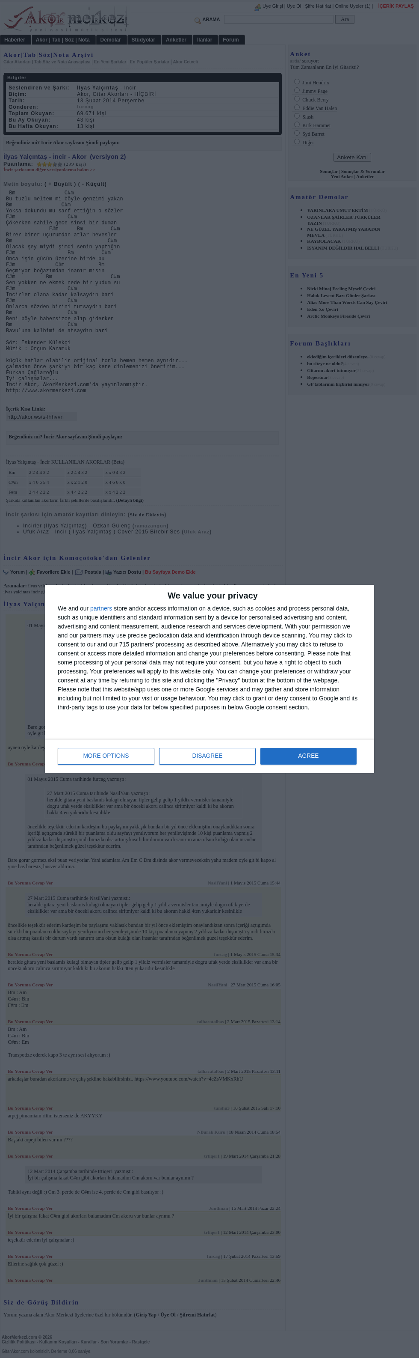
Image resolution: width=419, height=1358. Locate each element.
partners (101, 609)
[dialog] (209, 679)
